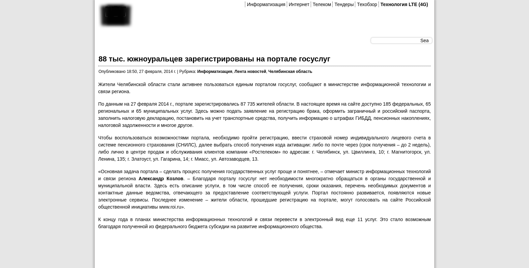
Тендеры (344, 4)
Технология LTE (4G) (404, 4)
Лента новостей (250, 71)
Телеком (322, 4)
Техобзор (367, 4)
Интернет (299, 4)
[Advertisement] (221, 251)
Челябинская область (290, 71)
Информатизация (266, 4)
